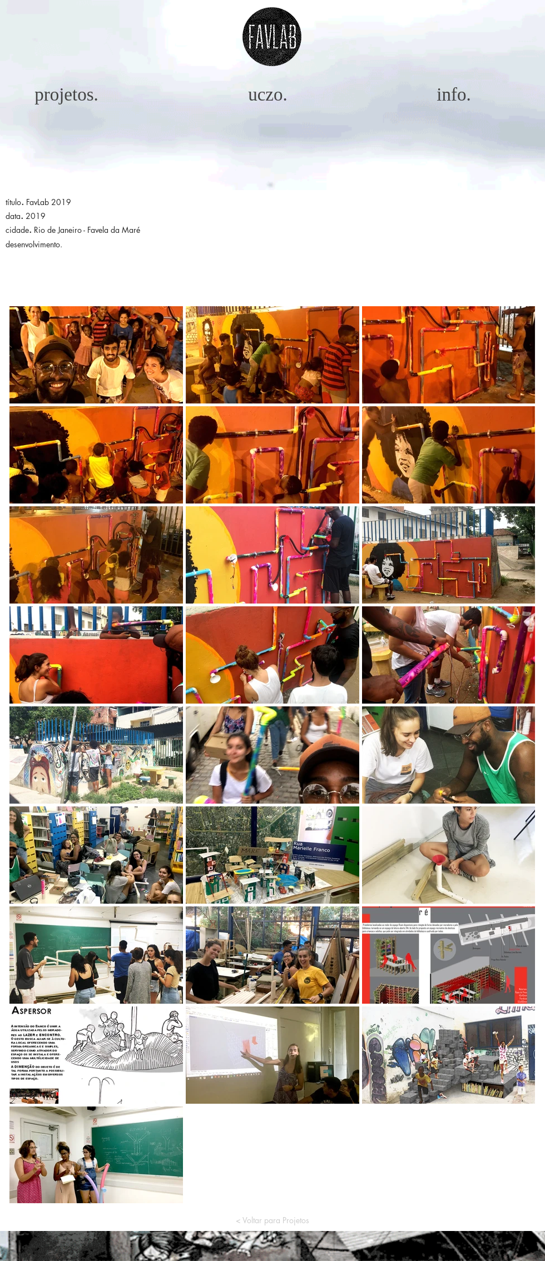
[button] (271, 36)
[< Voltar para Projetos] (272, 1220)
